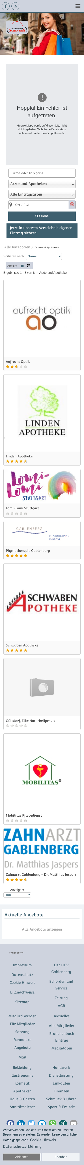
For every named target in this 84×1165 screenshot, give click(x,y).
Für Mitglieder (22, 1024)
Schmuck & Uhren (61, 1099)
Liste (29, 265)
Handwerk (61, 1067)
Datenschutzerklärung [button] (22, 1146)
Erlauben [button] (61, 1157)
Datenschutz (22, 975)
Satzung (22, 1032)
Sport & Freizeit (61, 1107)
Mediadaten (61, 1048)
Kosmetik (22, 1083)
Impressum (22, 965)
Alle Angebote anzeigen (42, 929)
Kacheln (22, 265)
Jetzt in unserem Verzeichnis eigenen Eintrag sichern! (41, 230)
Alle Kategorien (17, 247)
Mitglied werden (22, 1016)
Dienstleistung (61, 1075)
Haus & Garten (22, 1099)
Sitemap (22, 1002)
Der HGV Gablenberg (61, 968)
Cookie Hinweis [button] (43, 1140)
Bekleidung (22, 1067)
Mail (22, 1057)
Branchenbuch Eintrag (61, 1036)
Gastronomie (22, 1075)
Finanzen (61, 1091)
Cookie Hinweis (22, 982)
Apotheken (22, 1091)
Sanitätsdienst (22, 1107)
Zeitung (61, 998)
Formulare (22, 1040)
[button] (10, 1123)
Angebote (22, 1047)
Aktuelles (61, 1016)
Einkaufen (61, 1083)
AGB (61, 1006)
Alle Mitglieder (61, 1026)
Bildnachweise (22, 992)
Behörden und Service (61, 984)
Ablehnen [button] (21, 1157)
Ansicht (12, 266)
